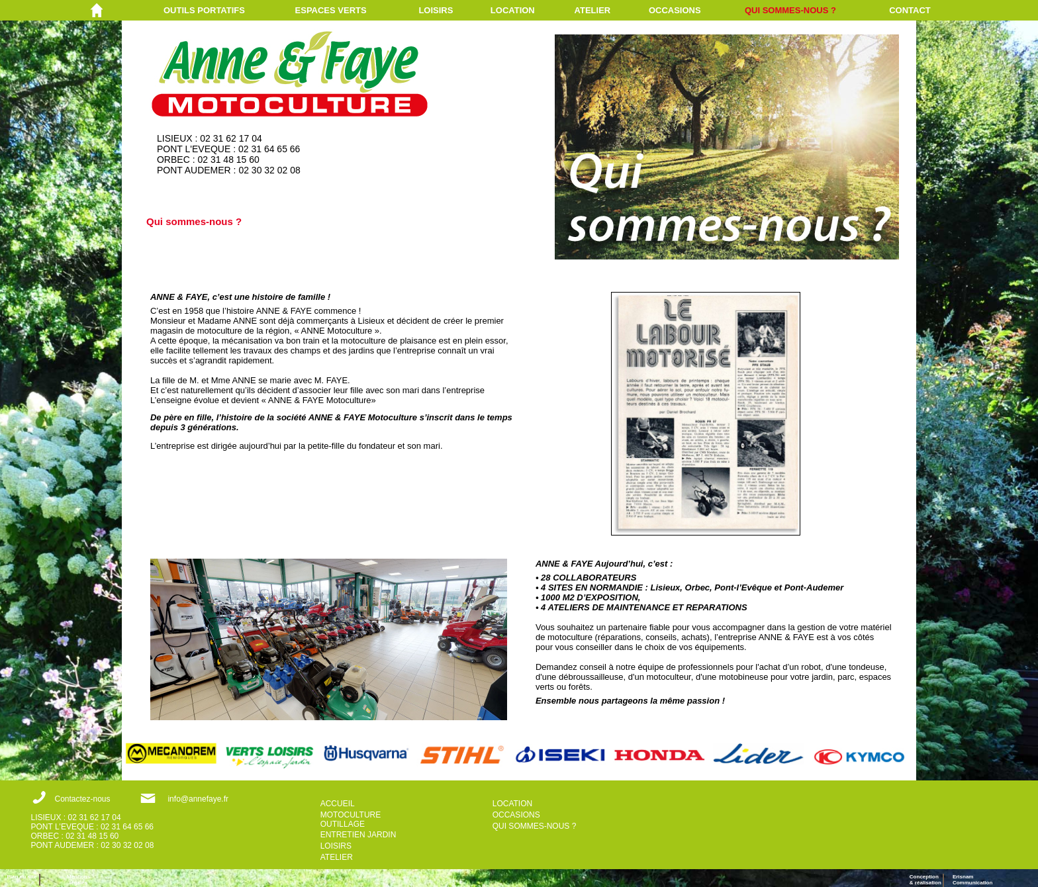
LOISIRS (435, 10)
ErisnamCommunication (972, 880)
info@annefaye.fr (197, 799)
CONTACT (910, 10)
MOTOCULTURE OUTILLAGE (350, 819)
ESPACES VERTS (331, 10)
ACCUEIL (337, 803)
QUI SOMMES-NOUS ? (790, 10)
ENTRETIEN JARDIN (358, 834)
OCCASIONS (675, 10)
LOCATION (513, 10)
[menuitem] (229, 10)
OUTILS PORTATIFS (204, 10)
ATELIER (593, 10)
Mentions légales (78, 880)
